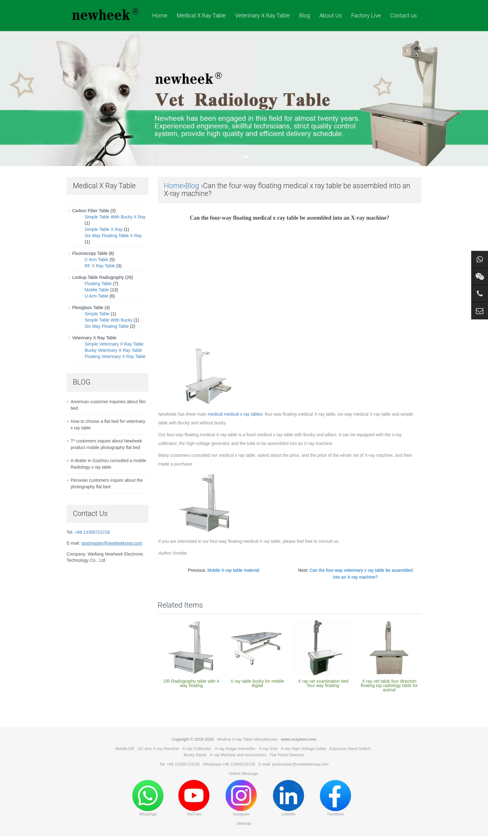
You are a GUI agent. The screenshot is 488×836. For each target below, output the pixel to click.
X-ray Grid (268, 748)
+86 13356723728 (92, 532)
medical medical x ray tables (235, 414)
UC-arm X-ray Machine (158, 748)
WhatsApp (147, 798)
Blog (304, 15)
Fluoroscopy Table (89, 253)
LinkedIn (288, 798)
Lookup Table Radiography (98, 277)
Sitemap (244, 823)
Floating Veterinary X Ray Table (115, 356)
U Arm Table (96, 296)
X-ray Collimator (196, 748)
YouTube (193, 798)
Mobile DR (124, 748)
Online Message (243, 773)
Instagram (241, 798)
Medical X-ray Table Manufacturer (247, 739)
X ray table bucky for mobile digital (257, 683)
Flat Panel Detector (287, 754)
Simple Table (97, 313)
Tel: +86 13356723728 (179, 764)
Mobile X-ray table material (233, 570)
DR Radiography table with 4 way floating (191, 683)
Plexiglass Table (87, 307)
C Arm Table (96, 259)
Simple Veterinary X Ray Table (114, 344)
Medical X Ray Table (201, 15)
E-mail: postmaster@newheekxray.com (293, 764)
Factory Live (366, 15)
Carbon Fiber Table (90, 210)
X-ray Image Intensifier (235, 748)
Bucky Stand (195, 754)
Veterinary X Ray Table (262, 15)
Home (159, 15)
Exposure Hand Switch (350, 748)
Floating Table (98, 283)
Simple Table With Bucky (109, 320)
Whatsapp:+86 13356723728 (229, 764)
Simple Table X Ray (104, 229)
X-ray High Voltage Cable (303, 748)
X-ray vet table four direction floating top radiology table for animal (389, 685)
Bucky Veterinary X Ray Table (113, 350)
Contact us (403, 15)
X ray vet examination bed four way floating (323, 683)
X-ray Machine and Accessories (238, 754)
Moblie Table (97, 289)
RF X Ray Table (100, 265)
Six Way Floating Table (107, 326)
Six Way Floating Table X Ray (113, 235)
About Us (330, 15)
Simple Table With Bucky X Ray (115, 216)
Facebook (335, 798)
